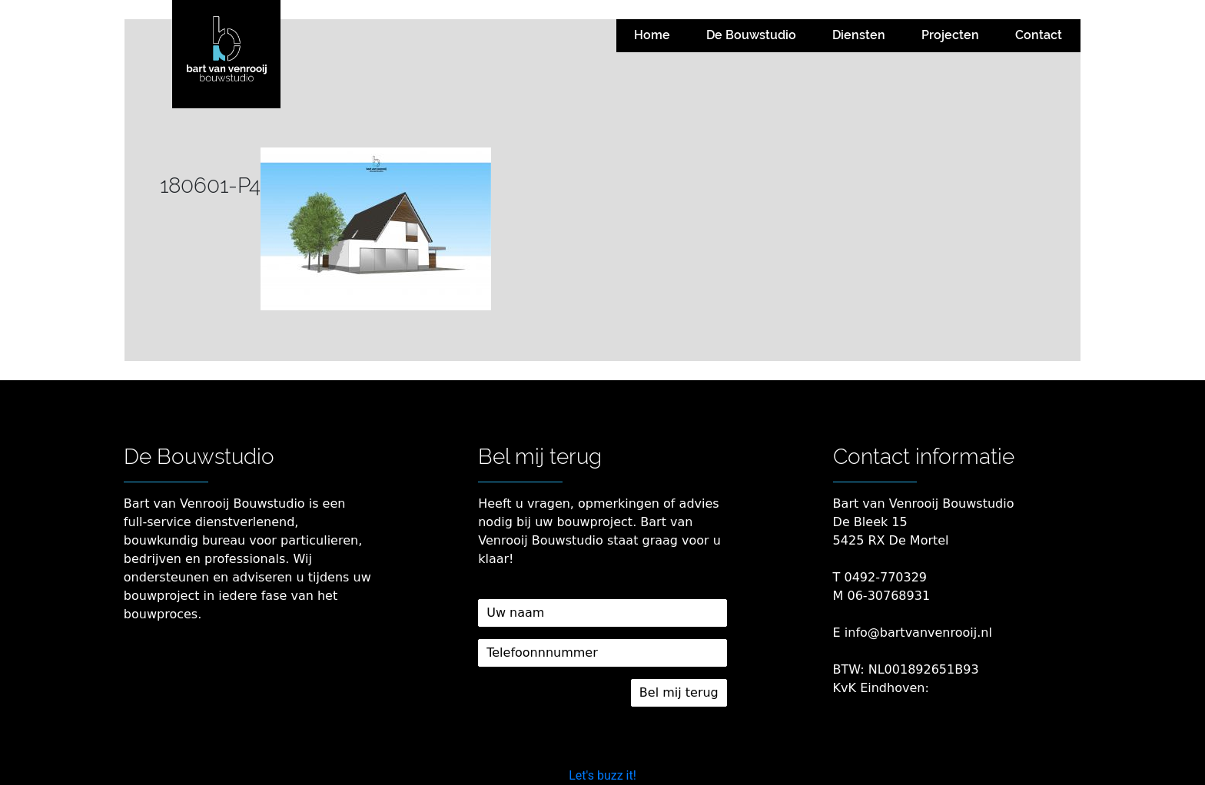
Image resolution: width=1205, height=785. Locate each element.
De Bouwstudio (751, 35)
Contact (1038, 35)
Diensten (858, 35)
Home (652, 35)
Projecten (950, 35)
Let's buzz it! (602, 775)
